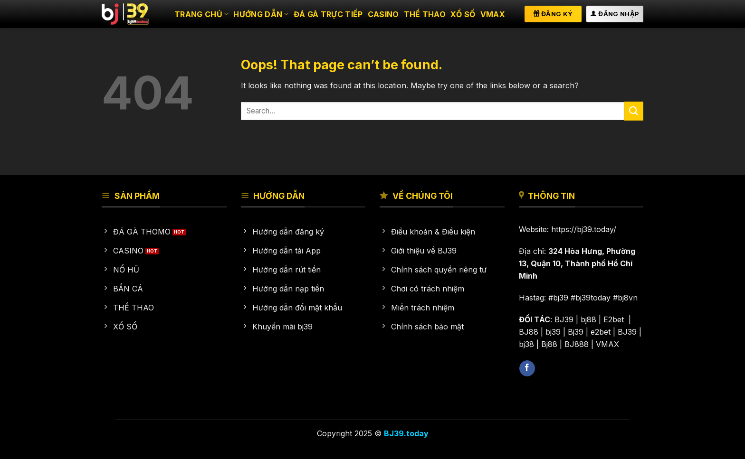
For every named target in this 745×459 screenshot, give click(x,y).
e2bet (601, 332)
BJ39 (563, 319)
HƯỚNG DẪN (260, 14)
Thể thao (425, 14)
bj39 (553, 332)
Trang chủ (201, 14)
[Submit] (633, 111)
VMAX (492, 14)
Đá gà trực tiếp (328, 14)
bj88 (588, 319)
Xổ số (463, 14)
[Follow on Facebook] (527, 368)
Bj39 (575, 332)
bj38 (526, 344)
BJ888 (576, 344)
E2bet (614, 319)
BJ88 (528, 332)
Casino (383, 14)
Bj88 (549, 344)
